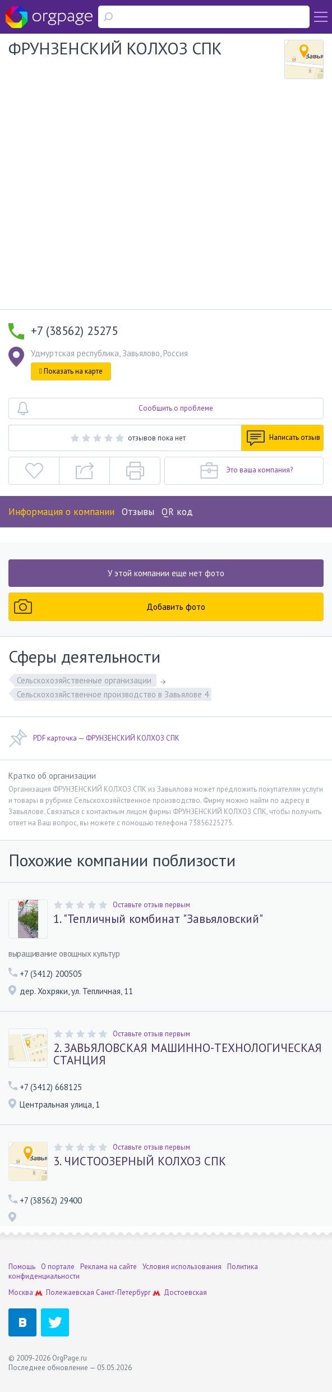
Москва (20, 1292)
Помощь (21, 1266)
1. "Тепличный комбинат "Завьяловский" (158, 919)
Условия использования (182, 1266)
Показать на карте (71, 371)
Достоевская (185, 1292)
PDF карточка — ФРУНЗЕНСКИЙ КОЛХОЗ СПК (93, 738)
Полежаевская (70, 1292)
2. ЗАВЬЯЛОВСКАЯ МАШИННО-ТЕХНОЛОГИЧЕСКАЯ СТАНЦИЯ (187, 1054)
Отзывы (138, 512)
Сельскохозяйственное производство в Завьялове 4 (113, 694)
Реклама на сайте (108, 1266)
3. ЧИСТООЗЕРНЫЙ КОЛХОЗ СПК (139, 1161)
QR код (177, 512)
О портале (58, 1266)
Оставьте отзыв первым (151, 904)
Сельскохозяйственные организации (85, 680)
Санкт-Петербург (123, 1292)
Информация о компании (61, 512)
